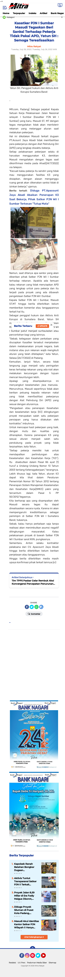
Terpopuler (19, 13)
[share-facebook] (27, 607)
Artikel (43, 13)
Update (42, 326)
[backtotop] (32, 949)
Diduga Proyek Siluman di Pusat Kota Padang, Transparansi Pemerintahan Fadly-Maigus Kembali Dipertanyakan (26, 910)
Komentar (34, 614)
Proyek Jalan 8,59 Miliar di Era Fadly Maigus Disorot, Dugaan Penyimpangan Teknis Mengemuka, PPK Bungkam (25, 895)
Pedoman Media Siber (37, 962)
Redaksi (12, 962)
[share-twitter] (32, 607)
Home (6, 13)
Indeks (32, 13)
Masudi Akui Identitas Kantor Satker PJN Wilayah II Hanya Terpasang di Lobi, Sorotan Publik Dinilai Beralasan (26, 924)
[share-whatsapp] (36, 607)
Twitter (39, 957)
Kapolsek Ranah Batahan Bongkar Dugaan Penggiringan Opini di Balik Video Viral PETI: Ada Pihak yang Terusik (26, 867)
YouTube (45, 957)
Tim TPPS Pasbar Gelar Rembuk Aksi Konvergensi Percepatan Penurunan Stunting (33, 582)
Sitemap (52, 962)
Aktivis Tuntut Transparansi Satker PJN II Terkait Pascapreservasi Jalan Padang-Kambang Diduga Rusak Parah (25, 881)
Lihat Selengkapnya (34, 937)
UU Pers (21, 962)
